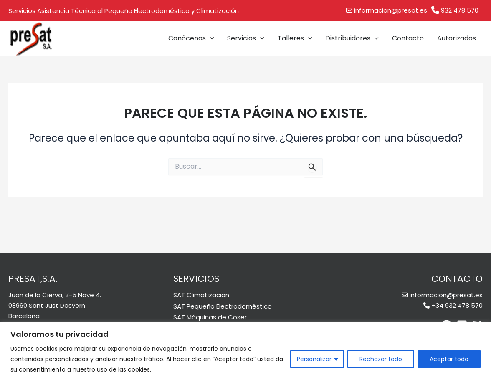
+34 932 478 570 (457, 305)
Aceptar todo (449, 359)
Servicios (245, 38)
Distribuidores (352, 38)
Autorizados (456, 38)
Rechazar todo (380, 359)
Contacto (408, 38)
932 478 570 (459, 10)
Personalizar (314, 359)
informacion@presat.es (390, 10)
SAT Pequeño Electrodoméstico (222, 306)
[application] (210, 38)
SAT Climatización (201, 295)
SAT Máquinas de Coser (210, 317)
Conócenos (191, 38)
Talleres (295, 38)
